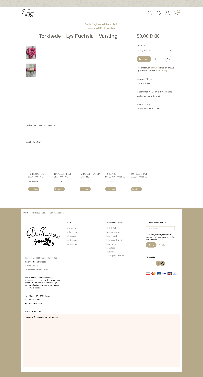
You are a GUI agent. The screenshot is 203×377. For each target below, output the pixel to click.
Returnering (111, 244)
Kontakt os (110, 248)
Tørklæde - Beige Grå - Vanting (62, 175)
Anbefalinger (33, 142)
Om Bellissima (57, 213)
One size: (141, 45)
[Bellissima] (28, 13)
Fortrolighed (111, 236)
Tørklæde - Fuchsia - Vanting (90, 175)
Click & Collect (112, 228)
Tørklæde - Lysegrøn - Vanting (115, 175)
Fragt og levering (113, 232)
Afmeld (162, 245)
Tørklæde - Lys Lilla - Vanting (36, 175)
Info (25, 213)
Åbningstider (39, 213)
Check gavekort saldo (115, 256)
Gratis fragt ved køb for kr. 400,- (102, 24)
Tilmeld (151, 245)
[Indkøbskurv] (177, 13)
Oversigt (109, 252)
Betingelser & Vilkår (114, 240)
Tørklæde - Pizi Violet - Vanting (139, 175)
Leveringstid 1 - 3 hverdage (101, 28)
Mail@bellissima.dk (37, 303)
